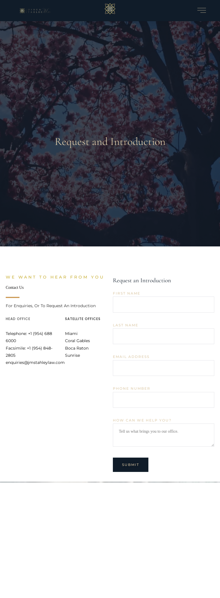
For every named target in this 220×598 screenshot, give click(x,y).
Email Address (131, 356)
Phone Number (131, 388)
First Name (126, 293)
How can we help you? (142, 420)
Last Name (125, 325)
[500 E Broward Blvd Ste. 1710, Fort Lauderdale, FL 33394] (110, 539)
